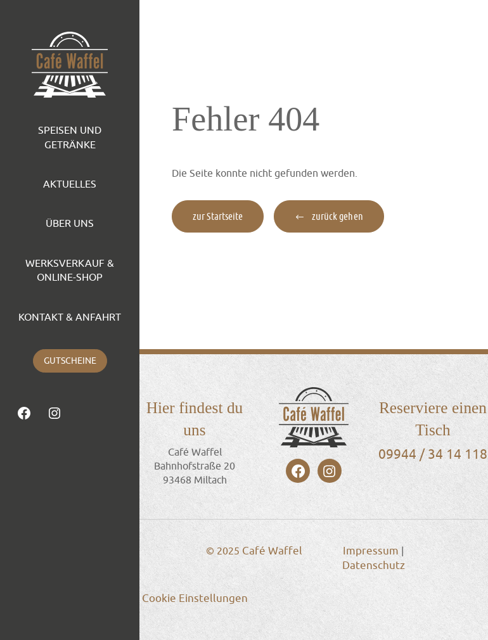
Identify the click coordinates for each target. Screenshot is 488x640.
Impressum (371, 550)
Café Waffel (272, 550)
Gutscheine (70, 360)
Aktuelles (69, 183)
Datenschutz (373, 565)
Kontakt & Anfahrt (69, 317)
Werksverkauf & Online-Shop (69, 270)
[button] (328, 216)
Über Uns (70, 223)
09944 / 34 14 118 (432, 453)
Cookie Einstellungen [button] (195, 598)
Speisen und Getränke (69, 137)
